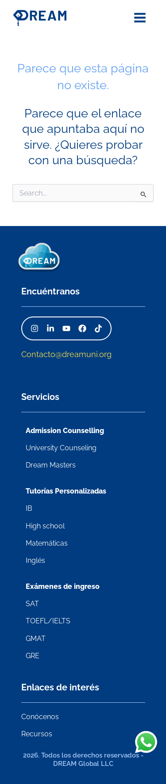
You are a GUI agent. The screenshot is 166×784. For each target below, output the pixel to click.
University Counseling (61, 448)
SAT (32, 603)
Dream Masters (51, 465)
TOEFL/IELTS (48, 621)
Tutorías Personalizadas (66, 491)
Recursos (36, 734)
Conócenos (40, 716)
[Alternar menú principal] (140, 17)
